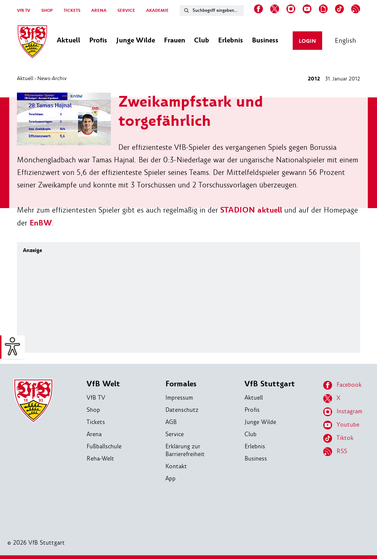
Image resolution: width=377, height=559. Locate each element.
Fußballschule (104, 446)
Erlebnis (254, 446)
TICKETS (72, 10)
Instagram (342, 411)
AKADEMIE (157, 10)
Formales (181, 384)
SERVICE (126, 10)
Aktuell (25, 78)
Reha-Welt (100, 458)
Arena (94, 434)
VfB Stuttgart (269, 384)
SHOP (47, 10)
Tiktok (338, 438)
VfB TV (23, 10)
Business (255, 458)
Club (250, 434)
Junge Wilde (260, 422)
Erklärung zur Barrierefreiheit (185, 450)
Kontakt (176, 466)
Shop (93, 410)
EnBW (40, 223)
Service (174, 434)
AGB (171, 422)
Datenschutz (181, 410)
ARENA (98, 10)
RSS (335, 451)
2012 (314, 79)
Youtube (341, 425)
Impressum (179, 397)
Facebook (342, 385)
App (170, 478)
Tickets (96, 422)
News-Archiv (52, 78)
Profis (252, 410)
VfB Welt (103, 384)
